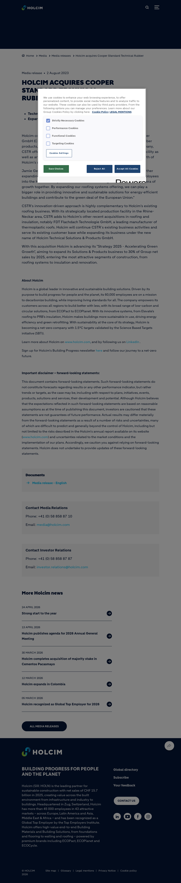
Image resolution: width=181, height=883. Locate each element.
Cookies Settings (59, 153)
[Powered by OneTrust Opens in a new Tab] (129, 180)
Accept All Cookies (127, 168)
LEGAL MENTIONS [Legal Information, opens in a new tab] (121, 112)
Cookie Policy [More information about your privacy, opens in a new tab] (100, 112)
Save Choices (56, 168)
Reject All (99, 168)
